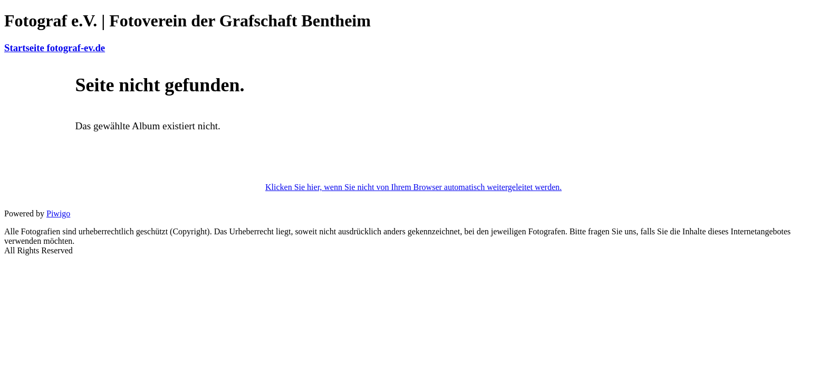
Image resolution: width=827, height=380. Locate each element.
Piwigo (58, 213)
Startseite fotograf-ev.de (54, 47)
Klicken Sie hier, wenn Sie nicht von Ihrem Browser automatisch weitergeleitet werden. (413, 187)
